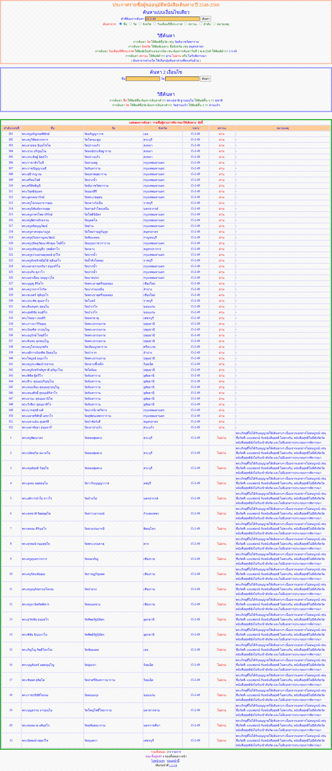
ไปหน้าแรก (158, 760)
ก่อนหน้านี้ (173, 760)
